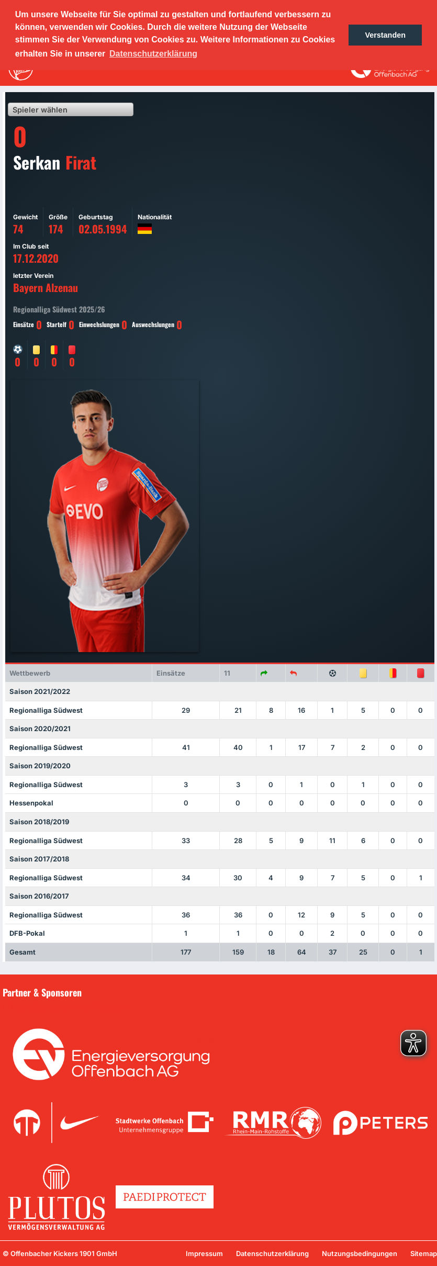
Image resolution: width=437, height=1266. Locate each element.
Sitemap (423, 1253)
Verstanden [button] (385, 35)
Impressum (204, 1253)
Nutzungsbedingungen (359, 1253)
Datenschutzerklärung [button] (153, 53)
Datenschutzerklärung (272, 1253)
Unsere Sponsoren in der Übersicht (67, 1007)
